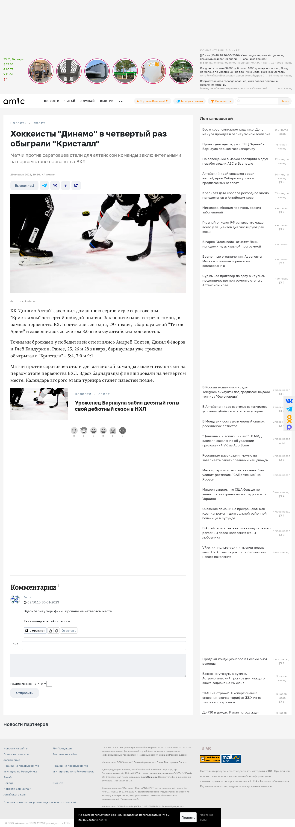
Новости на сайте (15, 748)
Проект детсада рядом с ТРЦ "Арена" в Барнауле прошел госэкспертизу (233, 146)
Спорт (39, 123)
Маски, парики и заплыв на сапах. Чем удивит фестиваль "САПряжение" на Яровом (233, 474)
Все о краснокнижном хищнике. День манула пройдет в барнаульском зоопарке (236, 131)
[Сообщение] (98, 665)
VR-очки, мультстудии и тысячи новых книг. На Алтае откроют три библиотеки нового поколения (234, 552)
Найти (285, 101)
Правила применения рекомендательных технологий (39, 802)
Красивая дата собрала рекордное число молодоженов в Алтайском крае (235, 195)
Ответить (69, 630)
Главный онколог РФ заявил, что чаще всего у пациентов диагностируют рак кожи (233, 226)
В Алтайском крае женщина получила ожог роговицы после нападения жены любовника (237, 532)
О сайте (58, 783)
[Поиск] (256, 101)
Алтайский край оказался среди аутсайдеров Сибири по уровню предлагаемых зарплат (228, 178)
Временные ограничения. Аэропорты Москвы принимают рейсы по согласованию (232, 261)
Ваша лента (221, 101)
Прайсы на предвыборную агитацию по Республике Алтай (21, 771)
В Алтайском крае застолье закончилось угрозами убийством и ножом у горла (234, 409)
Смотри (107, 101)
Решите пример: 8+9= (28, 683)
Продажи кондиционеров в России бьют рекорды (234, 661)
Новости (51, 101)
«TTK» (66, 823)
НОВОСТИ (18, 123)
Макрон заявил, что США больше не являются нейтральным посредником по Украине (234, 494)
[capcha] (49, 684)
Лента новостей (216, 118)
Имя (15, 643)
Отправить (24, 693)
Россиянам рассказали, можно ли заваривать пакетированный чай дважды (235, 457)
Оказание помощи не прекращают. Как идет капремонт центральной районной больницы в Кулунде (234, 513)
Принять (188, 817)
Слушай (87, 101)
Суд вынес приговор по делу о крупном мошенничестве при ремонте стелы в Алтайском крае (234, 280)
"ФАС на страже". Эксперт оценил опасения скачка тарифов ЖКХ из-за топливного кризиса (232, 697)
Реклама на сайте (65, 754)
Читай (70, 101)
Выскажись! (24, 185)
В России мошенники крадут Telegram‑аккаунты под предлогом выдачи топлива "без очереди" (236, 391)
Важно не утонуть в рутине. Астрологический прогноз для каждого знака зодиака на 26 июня (233, 678)
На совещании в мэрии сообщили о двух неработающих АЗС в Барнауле (235, 161)
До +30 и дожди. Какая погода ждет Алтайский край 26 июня (230, 714)
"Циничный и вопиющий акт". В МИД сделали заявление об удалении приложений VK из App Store (232, 440)
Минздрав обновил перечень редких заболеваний (231, 210)
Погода (8, 783)
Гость (27, 597)
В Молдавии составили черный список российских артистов (233, 423)
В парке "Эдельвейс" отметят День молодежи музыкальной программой (231, 244)
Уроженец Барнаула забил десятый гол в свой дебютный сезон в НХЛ (127, 405)
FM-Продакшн (62, 748)
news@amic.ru (149, 776)
